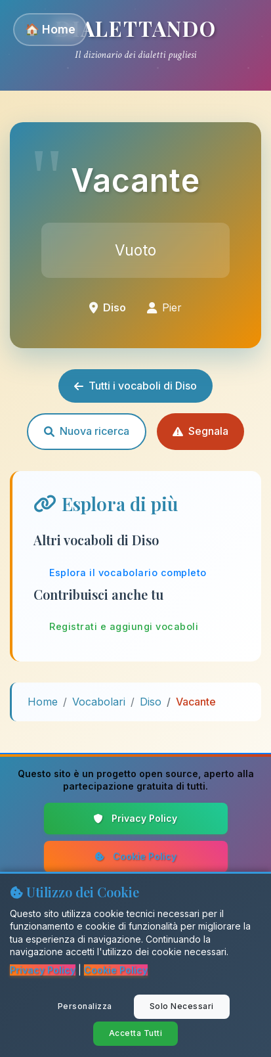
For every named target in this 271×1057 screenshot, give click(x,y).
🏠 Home (50, 29)
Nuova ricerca (86, 431)
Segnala (200, 431)
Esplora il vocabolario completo (128, 572)
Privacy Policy (135, 818)
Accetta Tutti (136, 1033)
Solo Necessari (182, 1006)
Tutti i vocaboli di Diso (135, 385)
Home (43, 701)
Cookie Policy (136, 856)
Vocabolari (98, 701)
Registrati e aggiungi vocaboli (123, 626)
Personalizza (85, 1006)
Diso (150, 701)
